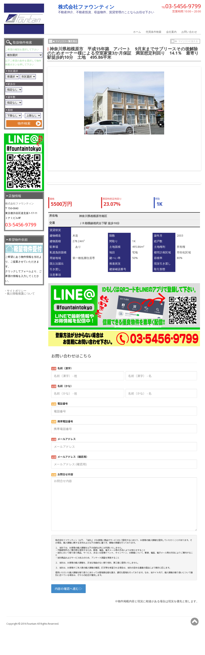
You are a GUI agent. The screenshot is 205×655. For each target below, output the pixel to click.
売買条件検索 (153, 32)
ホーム (137, 32)
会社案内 (171, 32)
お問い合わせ (189, 32)
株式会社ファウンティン (86, 6)
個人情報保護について (21, 293)
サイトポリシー (16, 291)
